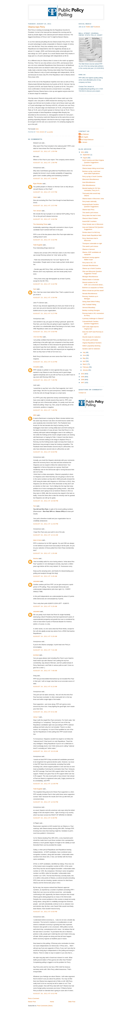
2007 (83, 382)
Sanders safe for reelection (91, 349)
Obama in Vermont (88, 249)
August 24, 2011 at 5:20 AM (45, 606)
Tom (34, 506)
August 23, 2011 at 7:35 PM (45, 380)
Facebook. (96, 27)
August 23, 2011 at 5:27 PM (45, 313)
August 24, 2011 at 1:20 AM (45, 553)
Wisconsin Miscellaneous (90, 179)
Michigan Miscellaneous (90, 276)
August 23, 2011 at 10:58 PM (45, 501)
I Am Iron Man (37, 337)
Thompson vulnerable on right (92, 243)
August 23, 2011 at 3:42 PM (45, 240)
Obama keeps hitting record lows (93, 168)
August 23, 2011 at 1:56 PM (45, 162)
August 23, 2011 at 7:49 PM (45, 410)
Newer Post (32, 1001)
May (84, 358)
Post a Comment (33, 998)
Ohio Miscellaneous (88, 185)
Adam (35, 197)
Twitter (88, 27)
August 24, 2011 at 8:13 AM (45, 686)
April (84, 361)
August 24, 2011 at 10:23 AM (45, 751)
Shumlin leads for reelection (91, 337)
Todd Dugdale (38, 245)
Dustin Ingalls (83, 137)
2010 (83, 374)
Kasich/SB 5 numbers (89, 221)
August (85, 158)
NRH (34, 415)
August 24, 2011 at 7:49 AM (45, 670)
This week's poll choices (90, 212)
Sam (34, 289)
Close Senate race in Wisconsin (92, 224)
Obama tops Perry (88, 209)
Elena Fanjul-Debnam (86, 139)
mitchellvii (36, 581)
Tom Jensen (37, 211)
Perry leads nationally (89, 201)
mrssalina (36, 367)
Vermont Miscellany (88, 307)
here (37, 129)
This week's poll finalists (90, 340)
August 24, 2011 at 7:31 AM (45, 650)
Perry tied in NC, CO (89, 262)
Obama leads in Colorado (90, 279)
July (84, 352)
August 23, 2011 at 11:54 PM (45, 524)
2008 (83, 379)
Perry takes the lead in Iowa (91, 215)
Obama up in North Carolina (91, 268)
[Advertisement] (93, 111)
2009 (83, 377)
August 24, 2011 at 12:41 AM (45, 535)
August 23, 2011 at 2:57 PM (45, 192)
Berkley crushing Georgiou (91, 310)
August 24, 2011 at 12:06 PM (45, 784)
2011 (83, 152)
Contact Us (82, 393)
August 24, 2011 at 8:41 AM (45, 712)
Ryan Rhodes (37, 183)
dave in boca (37, 540)
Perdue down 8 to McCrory (91, 232)
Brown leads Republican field (91, 235)
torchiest (36, 655)
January (85, 370)
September (86, 155)
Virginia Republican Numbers (91, 343)
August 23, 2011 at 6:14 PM (45, 362)
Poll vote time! (87, 165)
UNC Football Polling (89, 304)
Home (52, 1001)
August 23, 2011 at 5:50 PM (45, 332)
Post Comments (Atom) (45, 1006)
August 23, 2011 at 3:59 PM (45, 297)
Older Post (71, 1001)
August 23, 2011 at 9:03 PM (45, 452)
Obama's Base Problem (90, 218)
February (86, 367)
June (84, 355)
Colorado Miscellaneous (90, 265)
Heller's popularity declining (91, 346)
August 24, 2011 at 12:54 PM (45, 802)
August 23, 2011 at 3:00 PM (45, 219)
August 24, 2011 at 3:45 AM (45, 576)
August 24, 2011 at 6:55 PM (45, 911)
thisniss (35, 558)
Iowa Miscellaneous (88, 182)
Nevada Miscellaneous (89, 293)
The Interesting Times (40, 224)
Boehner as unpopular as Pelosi (92, 287)
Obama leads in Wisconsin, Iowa (93, 198)
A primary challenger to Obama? (92, 318)
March (85, 364)
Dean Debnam (84, 134)
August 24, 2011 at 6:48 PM (45, 818)
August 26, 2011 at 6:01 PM (45, 993)
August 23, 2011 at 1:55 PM (45, 151)
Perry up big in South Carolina (92, 176)
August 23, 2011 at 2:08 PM (45, 178)
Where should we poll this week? (93, 290)
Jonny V (36, 717)
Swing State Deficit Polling (91, 301)
